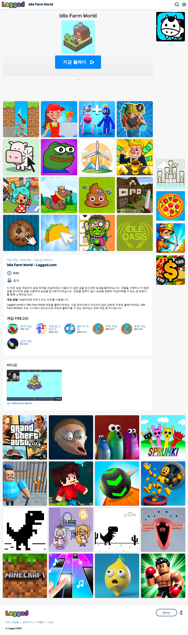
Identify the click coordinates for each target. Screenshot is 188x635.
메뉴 (184, 4)
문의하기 (28, 622)
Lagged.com (17, 613)
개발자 (41, 622)
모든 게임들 (12, 622)
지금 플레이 (74, 62)
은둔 (51, 622)
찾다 (177, 4)
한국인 (166, 612)
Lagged (14, 4)
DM (181, 612)
